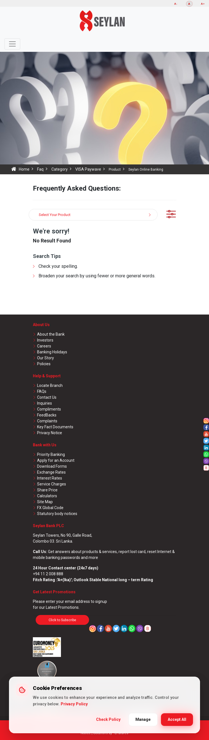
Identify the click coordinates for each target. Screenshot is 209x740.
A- (176, 3)
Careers (44, 346)
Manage (143, 719)
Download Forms (52, 466)
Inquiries (44, 403)
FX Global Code (50, 507)
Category (59, 169)
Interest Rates (49, 478)
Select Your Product (55, 215)
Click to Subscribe (62, 620)
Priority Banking (51, 454)
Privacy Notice (49, 433)
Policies (44, 364)
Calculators (47, 496)
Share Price (47, 490)
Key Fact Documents (55, 427)
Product (115, 169)
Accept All (177, 719)
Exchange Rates (51, 472)
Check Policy (108, 719)
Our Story (45, 358)
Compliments (49, 409)
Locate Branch (50, 385)
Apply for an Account (55, 460)
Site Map (45, 502)
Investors (45, 340)
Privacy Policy (74, 704)
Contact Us (46, 397)
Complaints (47, 421)
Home (24, 169)
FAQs (41, 391)
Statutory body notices (57, 513)
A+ (203, 3)
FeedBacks (46, 415)
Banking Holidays (52, 352)
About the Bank (51, 334)
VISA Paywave (88, 169)
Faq (40, 169)
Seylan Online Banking (145, 169)
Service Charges (51, 484)
